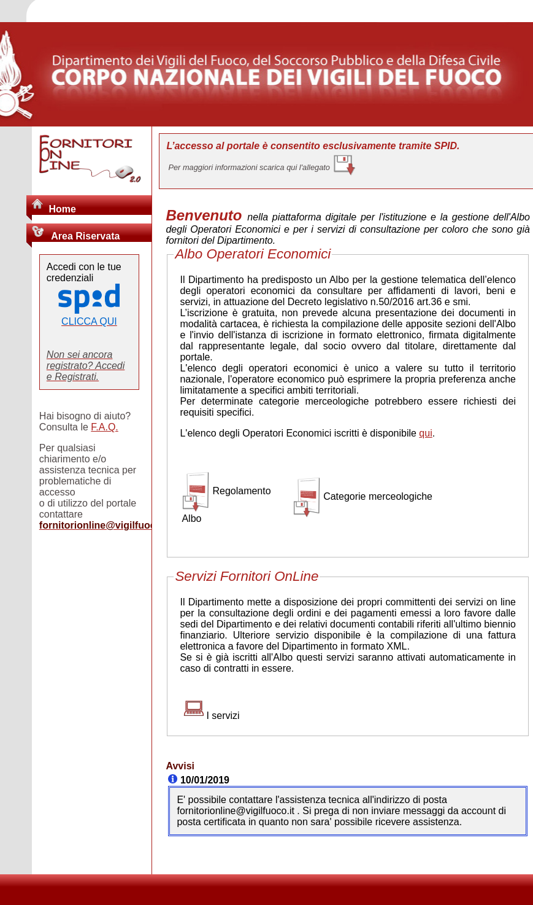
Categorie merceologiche (377, 496)
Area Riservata (84, 236)
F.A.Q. (104, 427)
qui (425, 433)
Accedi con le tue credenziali (84, 272)
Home (61, 209)
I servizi (222, 715)
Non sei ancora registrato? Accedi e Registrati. (86, 365)
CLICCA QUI (89, 321)
